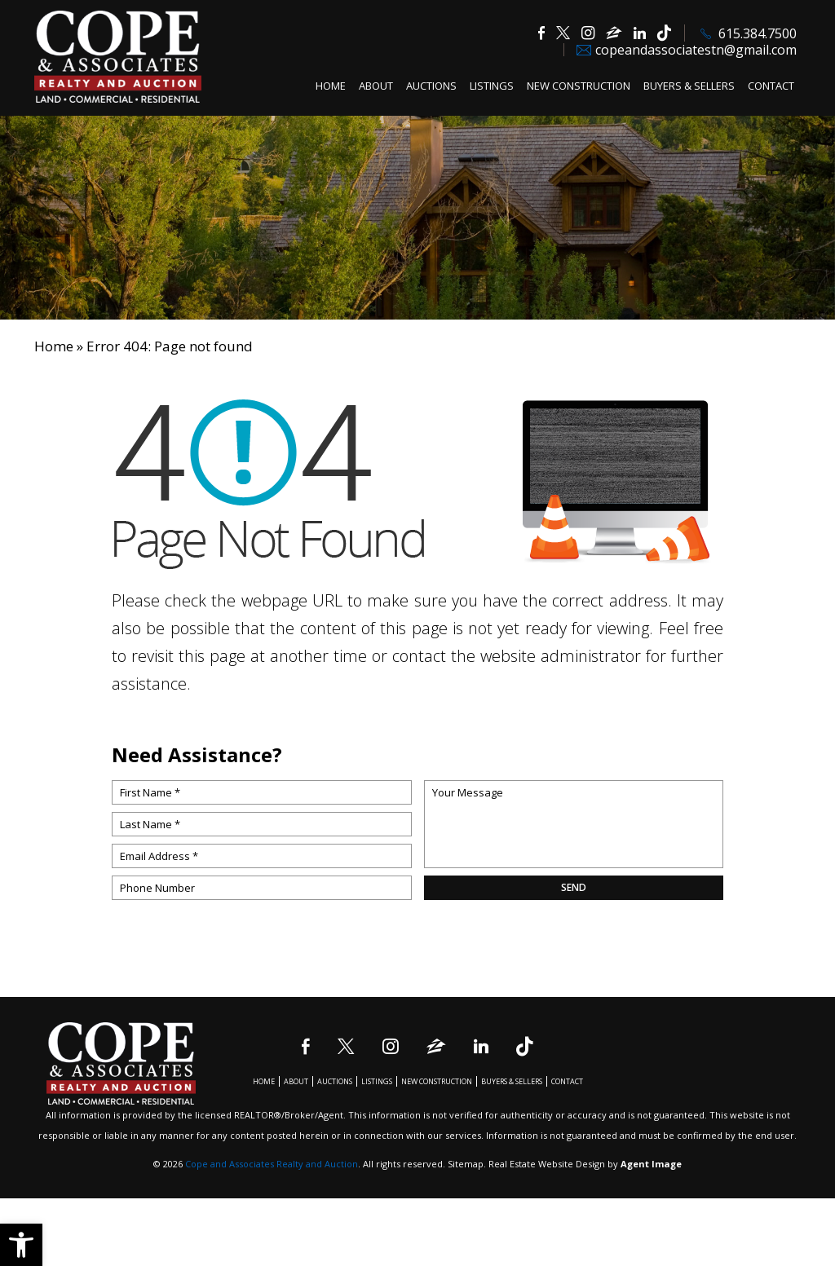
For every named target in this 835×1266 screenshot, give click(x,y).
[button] (21, 1245)
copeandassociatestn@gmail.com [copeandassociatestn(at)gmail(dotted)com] (696, 50)
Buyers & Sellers (689, 85)
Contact (771, 85)
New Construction (578, 85)
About (376, 85)
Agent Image (651, 1164)
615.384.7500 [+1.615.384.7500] (757, 33)
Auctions (431, 85)
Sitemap (466, 1164)
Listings (492, 85)
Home (331, 85)
